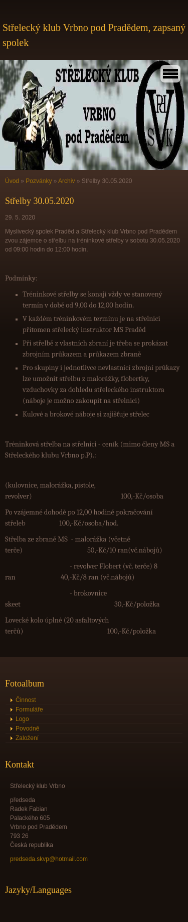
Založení (27, 738)
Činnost (26, 700)
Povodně (27, 728)
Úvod (12, 181)
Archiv (66, 181)
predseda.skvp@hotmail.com (49, 859)
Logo (22, 719)
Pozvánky (39, 181)
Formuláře (29, 709)
